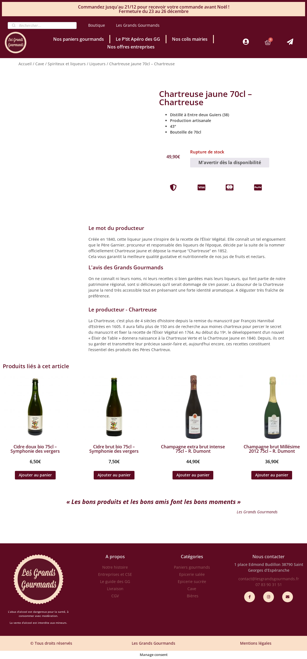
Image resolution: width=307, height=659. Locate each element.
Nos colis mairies (190, 39)
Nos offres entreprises (131, 47)
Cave (39, 63)
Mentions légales (255, 643)
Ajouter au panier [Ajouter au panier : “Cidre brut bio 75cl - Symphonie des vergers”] (114, 475)
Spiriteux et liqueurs (67, 63)
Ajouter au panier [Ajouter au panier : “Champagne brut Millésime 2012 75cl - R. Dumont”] (271, 475)
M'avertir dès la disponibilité (229, 162)
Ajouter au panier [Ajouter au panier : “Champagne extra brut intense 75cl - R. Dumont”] (192, 475)
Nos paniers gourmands (78, 39)
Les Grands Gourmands (138, 25)
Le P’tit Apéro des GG (138, 39)
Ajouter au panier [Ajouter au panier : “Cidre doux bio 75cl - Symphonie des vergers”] (35, 475)
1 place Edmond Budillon (257, 564)
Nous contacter (268, 557)
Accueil (25, 63)
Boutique (96, 25)
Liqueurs (97, 63)
